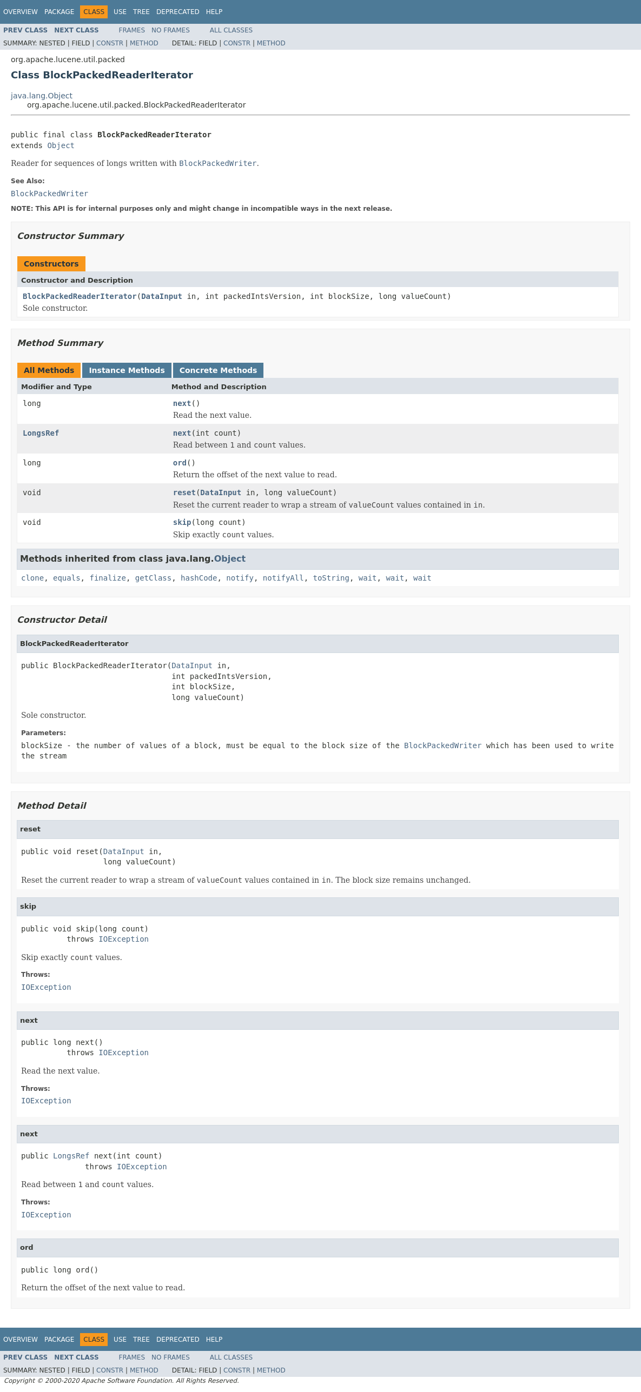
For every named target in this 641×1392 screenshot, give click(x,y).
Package (59, 12)
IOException (123, 939)
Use (120, 12)
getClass (153, 578)
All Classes (231, 30)
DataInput (161, 296)
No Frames (170, 30)
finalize (107, 578)
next (182, 403)
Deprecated (178, 12)
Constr (109, 43)
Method (144, 43)
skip (182, 522)
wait (368, 578)
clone (32, 578)
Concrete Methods (218, 370)
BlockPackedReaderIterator (80, 296)
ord (180, 462)
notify (240, 578)
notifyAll (283, 578)
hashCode (199, 578)
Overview (20, 12)
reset (184, 492)
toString (331, 578)
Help (214, 12)
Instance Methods (126, 370)
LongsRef (41, 433)
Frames (132, 30)
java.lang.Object (41, 95)
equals (67, 578)
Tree (141, 12)
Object (61, 145)
